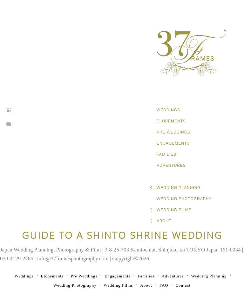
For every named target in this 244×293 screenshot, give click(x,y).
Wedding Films (174, 210)
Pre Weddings (173, 132)
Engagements (173, 143)
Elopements (171, 121)
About (164, 221)
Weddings (168, 110)
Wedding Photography (184, 199)
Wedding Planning (179, 188)
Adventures (171, 165)
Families (166, 154)
